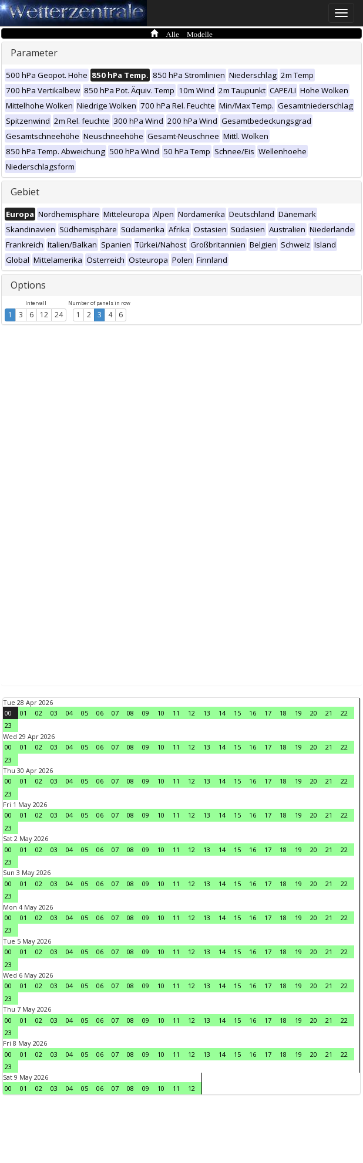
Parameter (34, 52)
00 (8, 712)
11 (176, 712)
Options (28, 285)
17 (267, 712)
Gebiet (25, 191)
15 (237, 712)
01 (23, 712)
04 (69, 712)
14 (222, 712)
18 (283, 712)
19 (298, 712)
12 (44, 315)
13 (206, 712)
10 (160, 712)
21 (328, 712)
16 (252, 712)
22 (344, 712)
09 (145, 712)
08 (130, 712)
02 (38, 712)
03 (54, 712)
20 (313, 712)
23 (8, 725)
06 (99, 712)
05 (84, 712)
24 (59, 315)
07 (115, 712)
